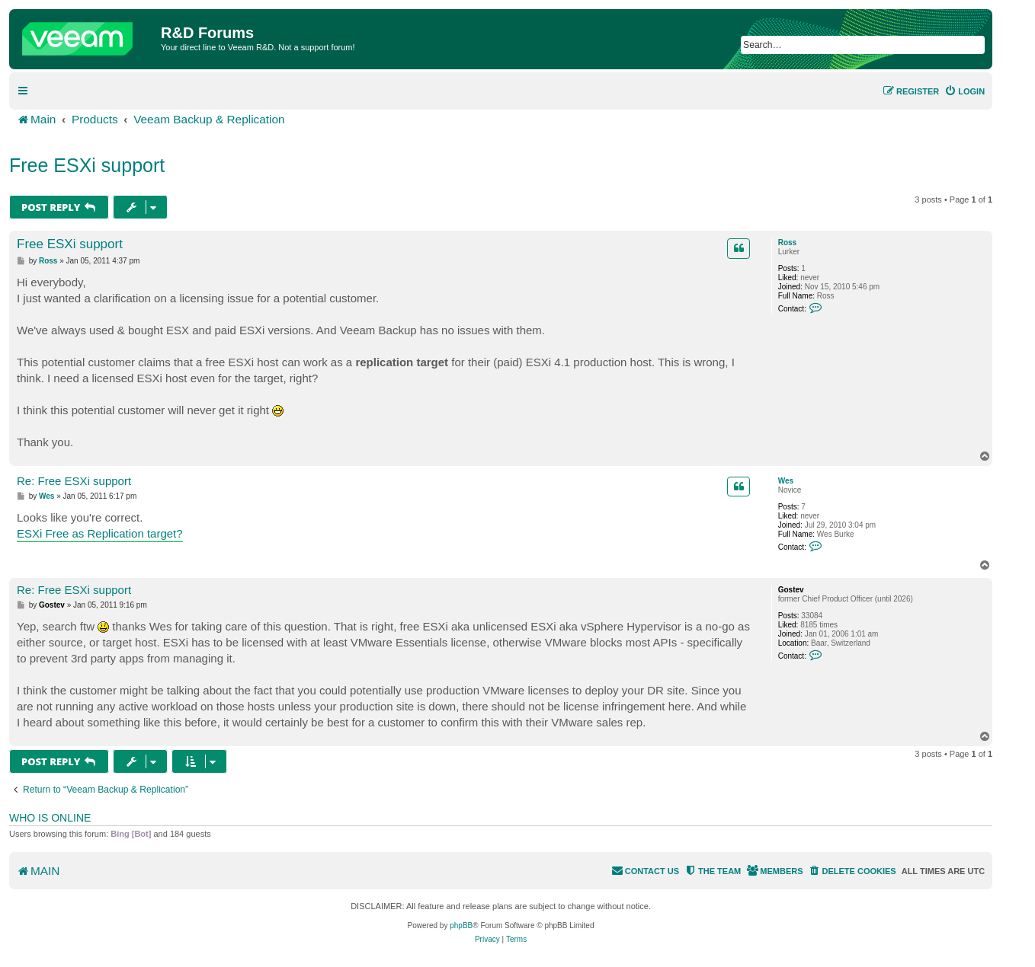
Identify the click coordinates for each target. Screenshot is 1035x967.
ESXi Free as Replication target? (100, 533)
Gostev (791, 590)
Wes (785, 481)
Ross (787, 242)
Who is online (50, 818)
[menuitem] (964, 91)
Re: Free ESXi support (74, 480)
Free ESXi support (87, 165)
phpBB (461, 925)
